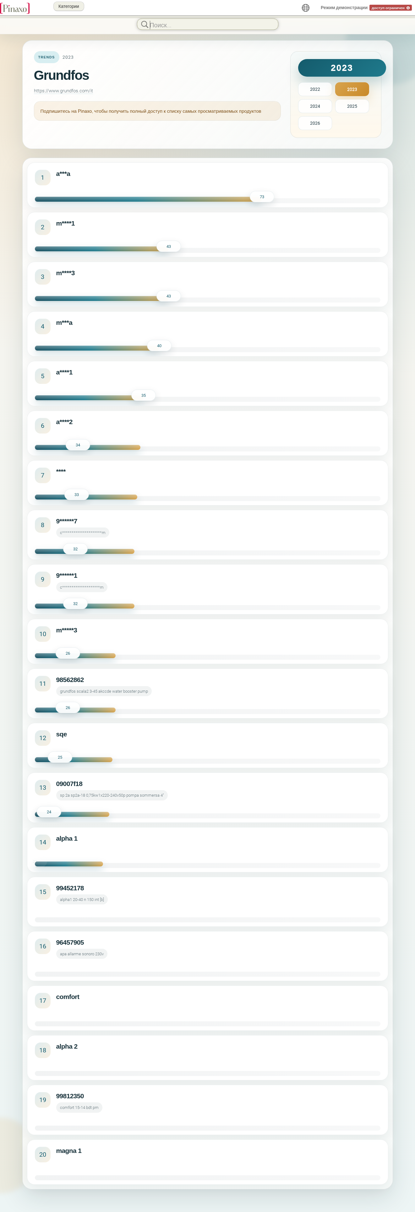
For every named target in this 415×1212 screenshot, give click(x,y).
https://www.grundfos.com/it (63, 90)
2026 (315, 123)
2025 (352, 106)
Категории (68, 6)
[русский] (305, 8)
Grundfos (61, 75)
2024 (315, 106)
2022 (315, 89)
